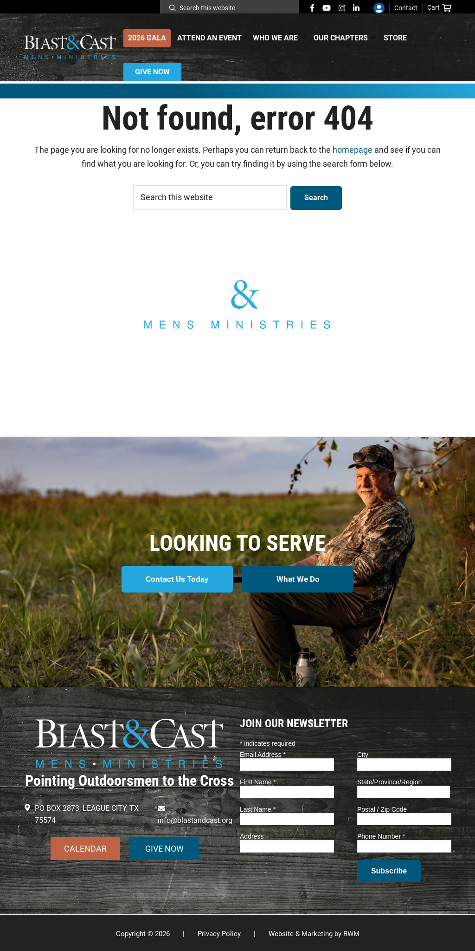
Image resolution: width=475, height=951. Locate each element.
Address (251, 834)
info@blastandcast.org (237, 373)
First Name (258, 779)
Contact (405, 8)
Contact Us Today (176, 578)
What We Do (299, 578)
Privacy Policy (219, 932)
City (362, 752)
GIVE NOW (164, 846)
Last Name (258, 807)
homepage (352, 150)
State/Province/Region (389, 779)
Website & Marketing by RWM (314, 932)
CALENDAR (85, 846)
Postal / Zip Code (382, 807)
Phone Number (381, 834)
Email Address (263, 752)
